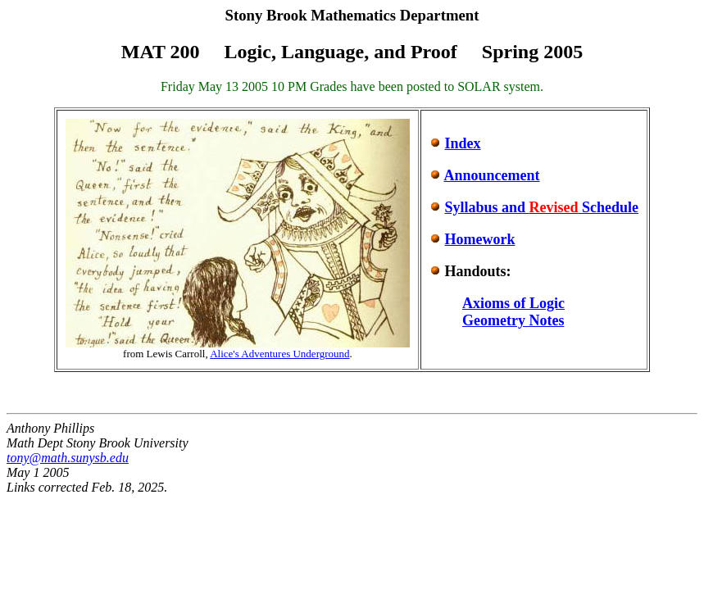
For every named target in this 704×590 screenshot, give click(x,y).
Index (462, 143)
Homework (479, 239)
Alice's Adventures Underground (279, 353)
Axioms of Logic (513, 303)
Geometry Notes (513, 320)
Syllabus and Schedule (541, 207)
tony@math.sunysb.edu (68, 458)
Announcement (491, 175)
